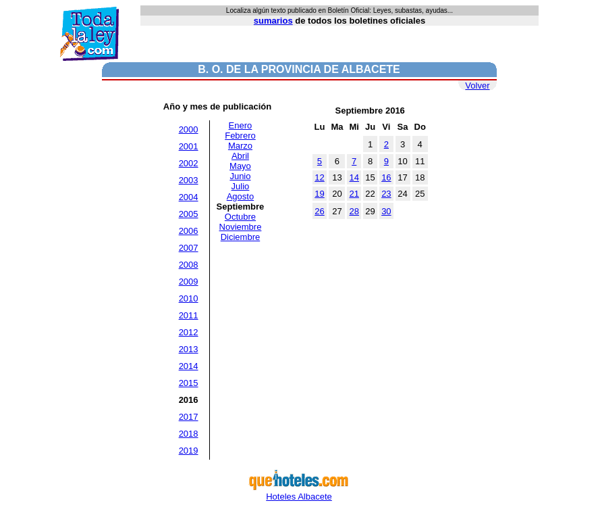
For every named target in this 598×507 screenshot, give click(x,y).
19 (319, 194)
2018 (188, 434)
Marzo (240, 146)
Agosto (240, 196)
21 (353, 194)
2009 (188, 281)
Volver (477, 85)
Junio (239, 176)
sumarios (273, 21)
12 (319, 177)
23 (386, 194)
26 (319, 211)
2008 (188, 265)
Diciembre (241, 237)
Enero (240, 125)
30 (386, 211)
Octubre (240, 217)
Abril (240, 156)
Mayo (240, 166)
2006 (188, 231)
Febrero (240, 135)
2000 (188, 129)
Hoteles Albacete (299, 492)
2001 (188, 146)
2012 (188, 332)
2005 (188, 214)
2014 (188, 366)
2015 (188, 383)
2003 (188, 180)
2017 (188, 417)
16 (386, 177)
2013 (188, 349)
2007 (188, 248)
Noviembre (240, 227)
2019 (188, 450)
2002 (188, 163)
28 (353, 211)
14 (353, 177)
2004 (188, 197)
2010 (188, 298)
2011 (188, 315)
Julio (241, 186)
